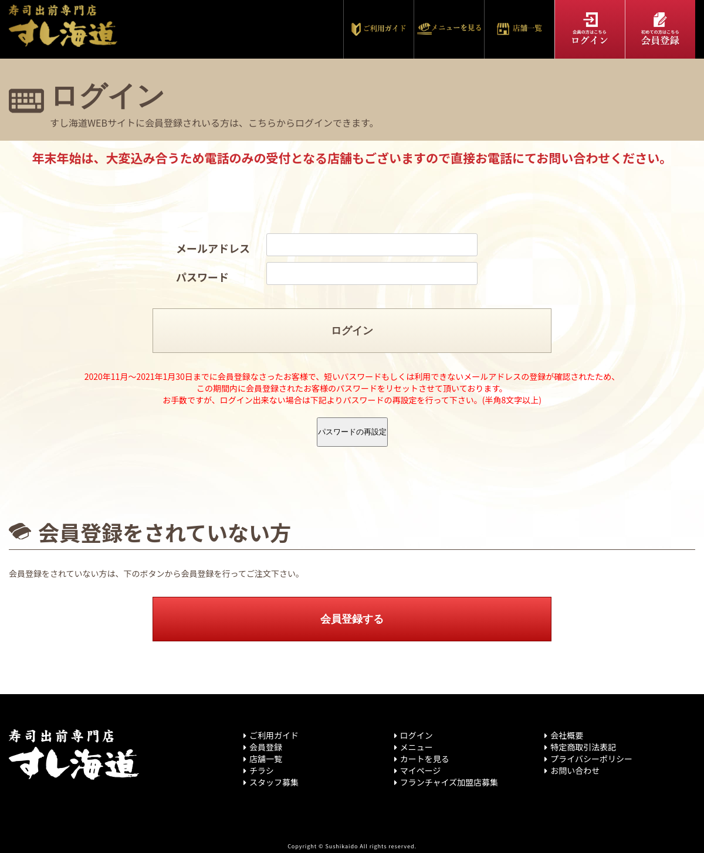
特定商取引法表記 (583, 747)
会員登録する (352, 619)
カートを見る (424, 758)
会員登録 (265, 747)
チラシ (261, 770)
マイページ (420, 770)
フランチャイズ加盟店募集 (449, 782)
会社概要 (566, 735)
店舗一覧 (265, 758)
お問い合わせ (575, 770)
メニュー (416, 747)
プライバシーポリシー (591, 758)
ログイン (352, 331)
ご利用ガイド (274, 735)
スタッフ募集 (274, 782)
